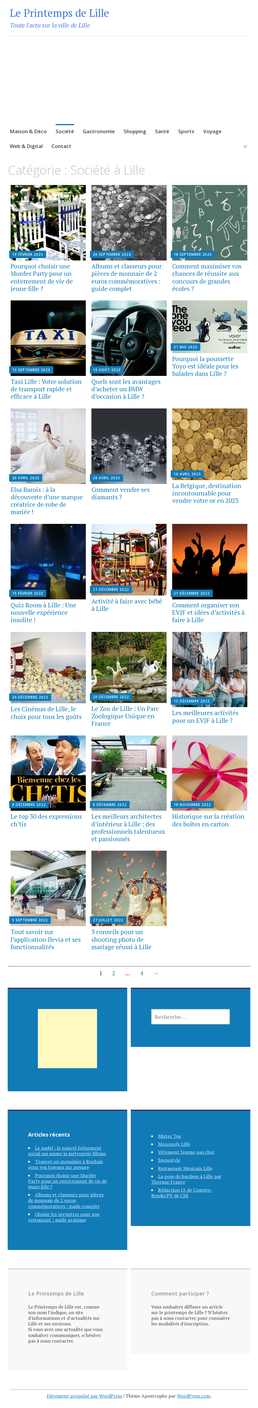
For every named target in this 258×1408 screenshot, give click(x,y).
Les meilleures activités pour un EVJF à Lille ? (205, 716)
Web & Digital (26, 146)
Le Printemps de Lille (59, 13)
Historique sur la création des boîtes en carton (208, 820)
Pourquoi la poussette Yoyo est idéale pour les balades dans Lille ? (205, 366)
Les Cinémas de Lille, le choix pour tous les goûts (46, 712)
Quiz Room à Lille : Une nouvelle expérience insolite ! (43, 612)
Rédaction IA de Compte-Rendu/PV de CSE (181, 1193)
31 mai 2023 (185, 347)
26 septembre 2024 (112, 254)
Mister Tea (169, 1136)
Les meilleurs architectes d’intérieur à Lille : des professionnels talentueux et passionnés (128, 827)
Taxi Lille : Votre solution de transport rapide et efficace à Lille (46, 388)
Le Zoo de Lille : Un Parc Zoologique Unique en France (125, 716)
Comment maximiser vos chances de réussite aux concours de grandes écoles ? (206, 277)
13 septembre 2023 (31, 369)
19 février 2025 (27, 254)
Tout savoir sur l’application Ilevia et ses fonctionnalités (46, 939)
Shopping (135, 131)
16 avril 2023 (187, 474)
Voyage (212, 131)
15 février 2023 (27, 593)
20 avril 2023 (25, 477)
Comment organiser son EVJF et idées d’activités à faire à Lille (208, 612)
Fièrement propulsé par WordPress (84, 1396)
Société (65, 131)
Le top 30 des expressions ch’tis (46, 820)
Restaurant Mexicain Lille (185, 1168)
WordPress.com (193, 1396)
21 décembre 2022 (111, 589)
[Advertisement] (129, 87)
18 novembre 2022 (192, 804)
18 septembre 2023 (193, 254)
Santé (162, 131)
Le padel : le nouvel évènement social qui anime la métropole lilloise (67, 1151)
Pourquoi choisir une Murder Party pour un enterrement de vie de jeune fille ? (42, 277)
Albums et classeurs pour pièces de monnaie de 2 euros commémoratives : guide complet (126, 277)
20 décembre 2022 (30, 697)
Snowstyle (169, 1160)
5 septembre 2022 (30, 920)
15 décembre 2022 (192, 701)
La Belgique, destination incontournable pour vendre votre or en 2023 (206, 493)
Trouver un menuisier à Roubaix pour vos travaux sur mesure (65, 1164)
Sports (186, 131)
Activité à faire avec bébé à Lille (126, 605)
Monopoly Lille (174, 1144)
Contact (61, 146)
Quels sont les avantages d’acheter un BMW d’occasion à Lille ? (126, 388)
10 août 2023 (107, 369)
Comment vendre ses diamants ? (120, 493)
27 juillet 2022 (108, 920)
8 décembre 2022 (29, 804)
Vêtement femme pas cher (186, 1152)
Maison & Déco (28, 131)
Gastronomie (99, 131)
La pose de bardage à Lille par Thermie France (186, 1179)
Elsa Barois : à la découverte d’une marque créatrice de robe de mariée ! (47, 500)
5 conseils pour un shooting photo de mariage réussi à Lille (121, 939)
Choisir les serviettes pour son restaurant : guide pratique (63, 1217)
